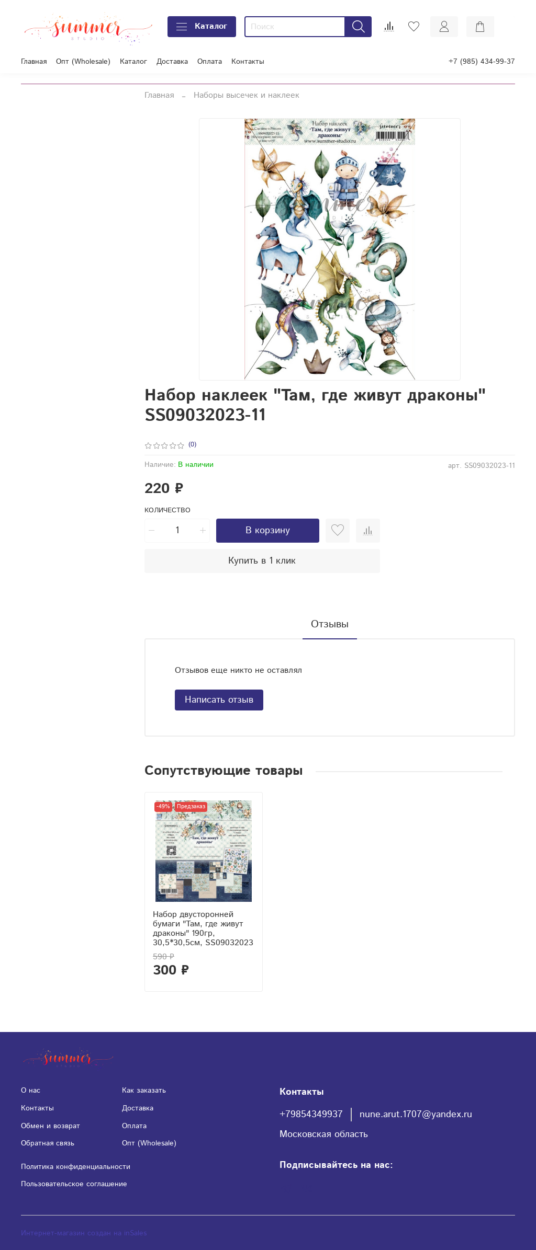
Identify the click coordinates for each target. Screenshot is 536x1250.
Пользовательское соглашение (74, 1184)
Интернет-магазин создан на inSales (84, 1233)
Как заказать (144, 1090)
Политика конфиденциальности (75, 1167)
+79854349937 (311, 1114)
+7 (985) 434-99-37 (482, 61)
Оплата (209, 61)
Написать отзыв (219, 700)
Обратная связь (47, 1143)
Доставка (172, 61)
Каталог (201, 26)
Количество (167, 511)
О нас (30, 1090)
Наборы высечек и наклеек (246, 95)
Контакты (247, 61)
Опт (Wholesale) (83, 61)
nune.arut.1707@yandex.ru (416, 1114)
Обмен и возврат (50, 1126)
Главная (34, 61)
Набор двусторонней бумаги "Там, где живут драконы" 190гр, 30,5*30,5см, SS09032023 (203, 929)
